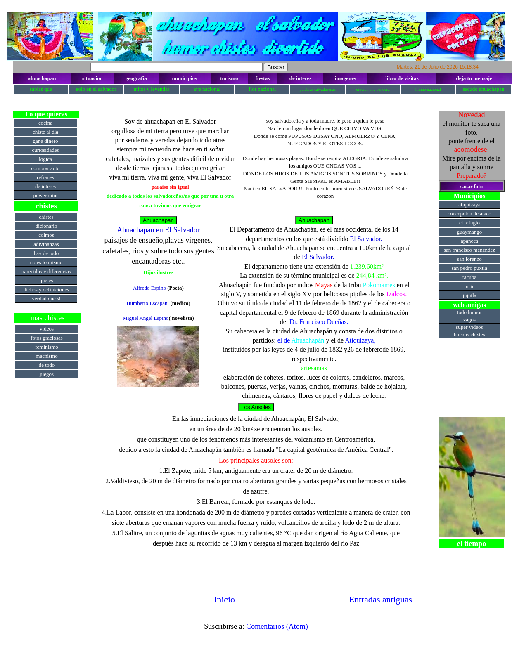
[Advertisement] (47, 503)
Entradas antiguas (380, 600)
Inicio (224, 600)
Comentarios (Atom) (277, 626)
